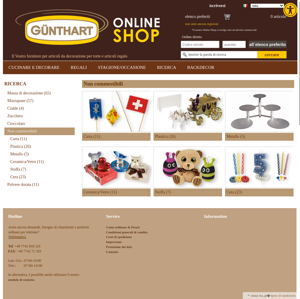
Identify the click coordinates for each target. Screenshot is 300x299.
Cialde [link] (15, 108)
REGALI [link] (79, 67)
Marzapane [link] (20, 100)
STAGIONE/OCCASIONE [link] (122, 67)
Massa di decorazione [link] (29, 93)
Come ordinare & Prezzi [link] (123, 227)
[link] (291, 10)
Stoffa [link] (18, 169)
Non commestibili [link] (22, 131)
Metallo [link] (19, 154)
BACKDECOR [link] (200, 67)
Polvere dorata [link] (23, 184)
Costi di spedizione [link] (119, 237)
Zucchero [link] (15, 116)
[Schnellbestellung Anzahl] (234, 44)
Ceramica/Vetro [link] (27, 161)
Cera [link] (18, 177)
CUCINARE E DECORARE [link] (33, 67)
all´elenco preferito (267, 44)
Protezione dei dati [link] (119, 247)
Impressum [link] (114, 242)
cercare (272, 54)
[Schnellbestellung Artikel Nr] (200, 44)
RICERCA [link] (166, 67)
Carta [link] (18, 139)
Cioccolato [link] (16, 123)
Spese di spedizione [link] (283, 295)
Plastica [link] (20, 146)
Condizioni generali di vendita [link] (127, 232)
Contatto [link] (112, 252)
